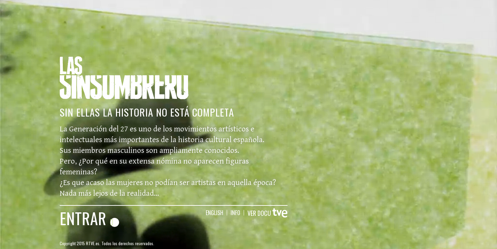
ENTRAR (89, 218)
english (214, 213)
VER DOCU (267, 213)
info (235, 213)
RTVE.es (92, 243)
